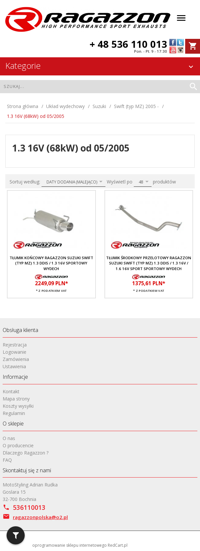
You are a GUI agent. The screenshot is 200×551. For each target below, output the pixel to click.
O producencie (18, 445)
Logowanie (14, 352)
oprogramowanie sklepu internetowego (69, 545)
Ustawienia (14, 366)
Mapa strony (16, 399)
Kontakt (11, 391)
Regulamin (14, 413)
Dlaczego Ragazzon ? (25, 453)
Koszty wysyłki (18, 406)
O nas (9, 438)
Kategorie (100, 65)
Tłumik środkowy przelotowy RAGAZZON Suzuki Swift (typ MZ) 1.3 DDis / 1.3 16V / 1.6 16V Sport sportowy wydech (148, 263)
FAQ (7, 460)
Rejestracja (15, 345)
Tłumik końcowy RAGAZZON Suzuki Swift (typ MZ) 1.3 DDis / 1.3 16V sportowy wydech (51, 263)
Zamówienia (16, 359)
